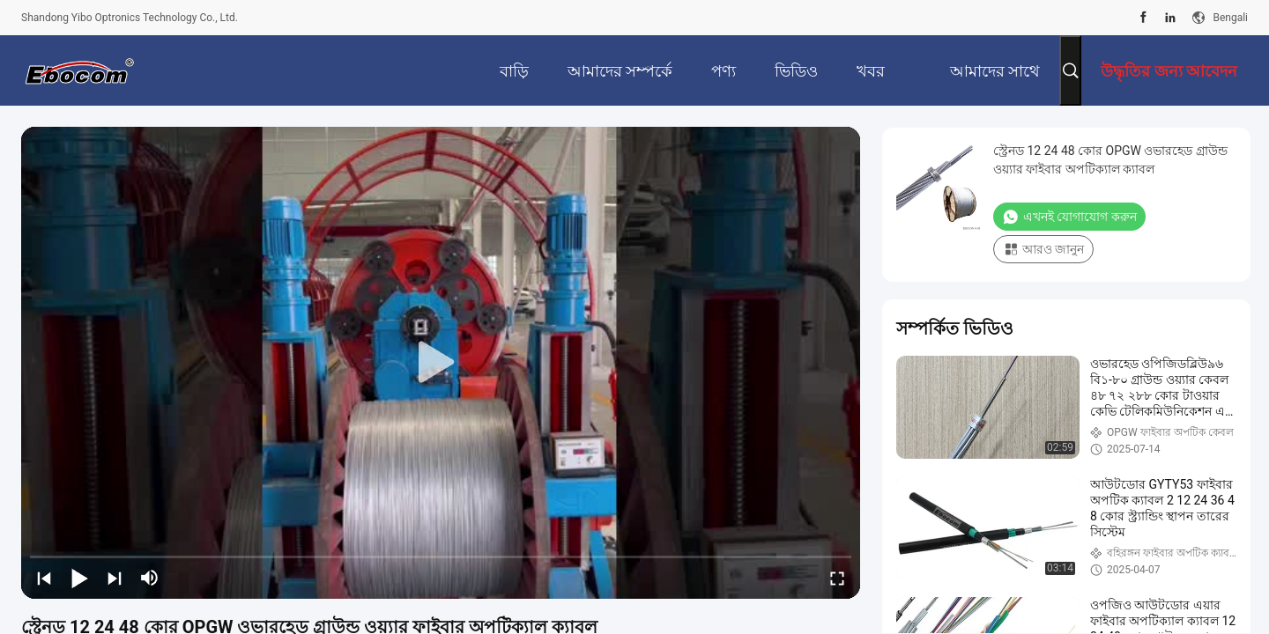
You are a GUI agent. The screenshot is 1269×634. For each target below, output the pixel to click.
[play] (441, 363)
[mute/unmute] (149, 577)
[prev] (44, 577)
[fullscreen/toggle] (837, 577)
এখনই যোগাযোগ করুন (1069, 217)
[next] (114, 577)
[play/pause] (79, 577)
